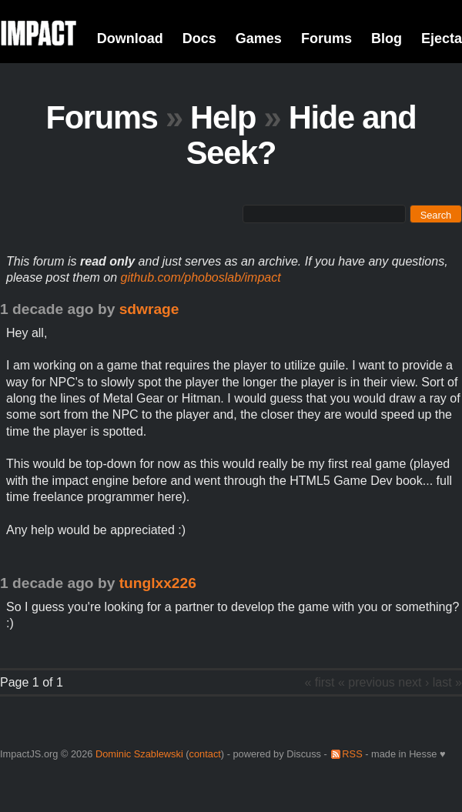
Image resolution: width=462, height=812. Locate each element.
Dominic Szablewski (139, 754)
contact (205, 754)
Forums (326, 38)
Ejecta (441, 38)
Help (223, 117)
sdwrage (149, 309)
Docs (199, 38)
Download (130, 38)
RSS (352, 754)
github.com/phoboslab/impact (201, 277)
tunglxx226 (157, 583)
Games (259, 38)
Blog (386, 38)
